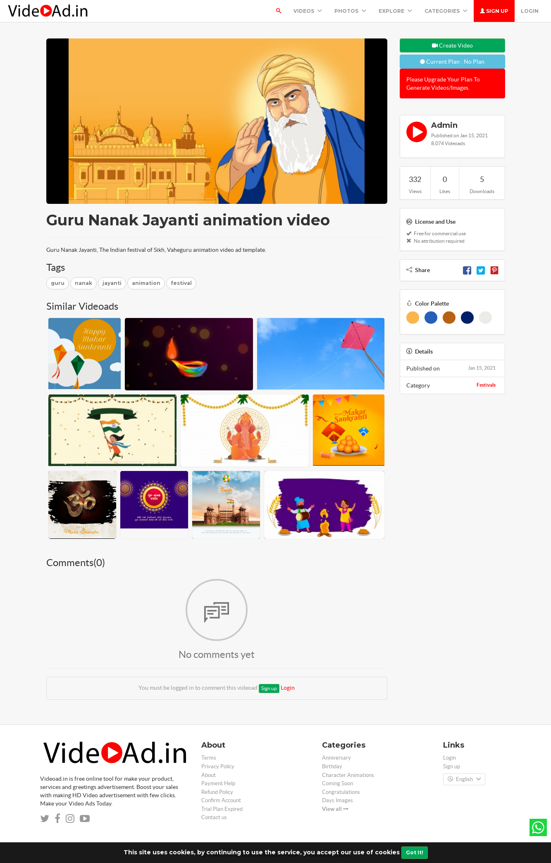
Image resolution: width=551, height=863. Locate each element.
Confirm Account (221, 800)
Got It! (414, 852)
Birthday (332, 766)
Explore (395, 11)
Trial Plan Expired (222, 809)
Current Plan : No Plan (452, 61)
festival (181, 283)
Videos (307, 11)
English (464, 779)
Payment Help (218, 783)
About (208, 775)
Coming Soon (337, 783)
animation (146, 283)
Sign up (494, 11)
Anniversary (336, 758)
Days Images (337, 800)
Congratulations (341, 792)
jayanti (112, 283)
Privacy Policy (217, 766)
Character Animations (348, 775)
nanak (83, 283)
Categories (446, 11)
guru (57, 283)
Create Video (452, 45)
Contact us (214, 817)
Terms (208, 758)
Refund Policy (217, 792)
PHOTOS (350, 11)
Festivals (486, 384)
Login (530, 11)
